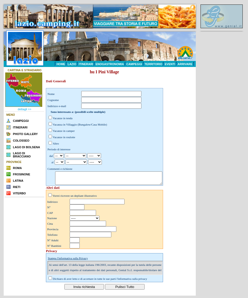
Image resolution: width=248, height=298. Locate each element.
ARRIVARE (185, 64)
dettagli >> (24, 109)
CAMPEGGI (134, 64)
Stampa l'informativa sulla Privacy (68, 260)
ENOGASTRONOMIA (110, 64)
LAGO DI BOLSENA (26, 147)
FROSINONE (21, 174)
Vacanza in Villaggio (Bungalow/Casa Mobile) (80, 124)
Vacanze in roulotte (64, 137)
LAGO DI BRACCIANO (22, 155)
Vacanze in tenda (63, 118)
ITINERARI (86, 64)
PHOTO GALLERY (25, 134)
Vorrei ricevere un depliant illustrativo (75, 198)
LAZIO (72, 64)
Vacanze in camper (64, 130)
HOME (60, 64)
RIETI (16, 187)
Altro (56, 143)
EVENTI (170, 64)
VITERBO (19, 193)
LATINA (18, 180)
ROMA (17, 168)
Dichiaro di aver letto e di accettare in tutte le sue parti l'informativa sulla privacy (100, 281)
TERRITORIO (154, 64)
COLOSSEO (21, 140)
